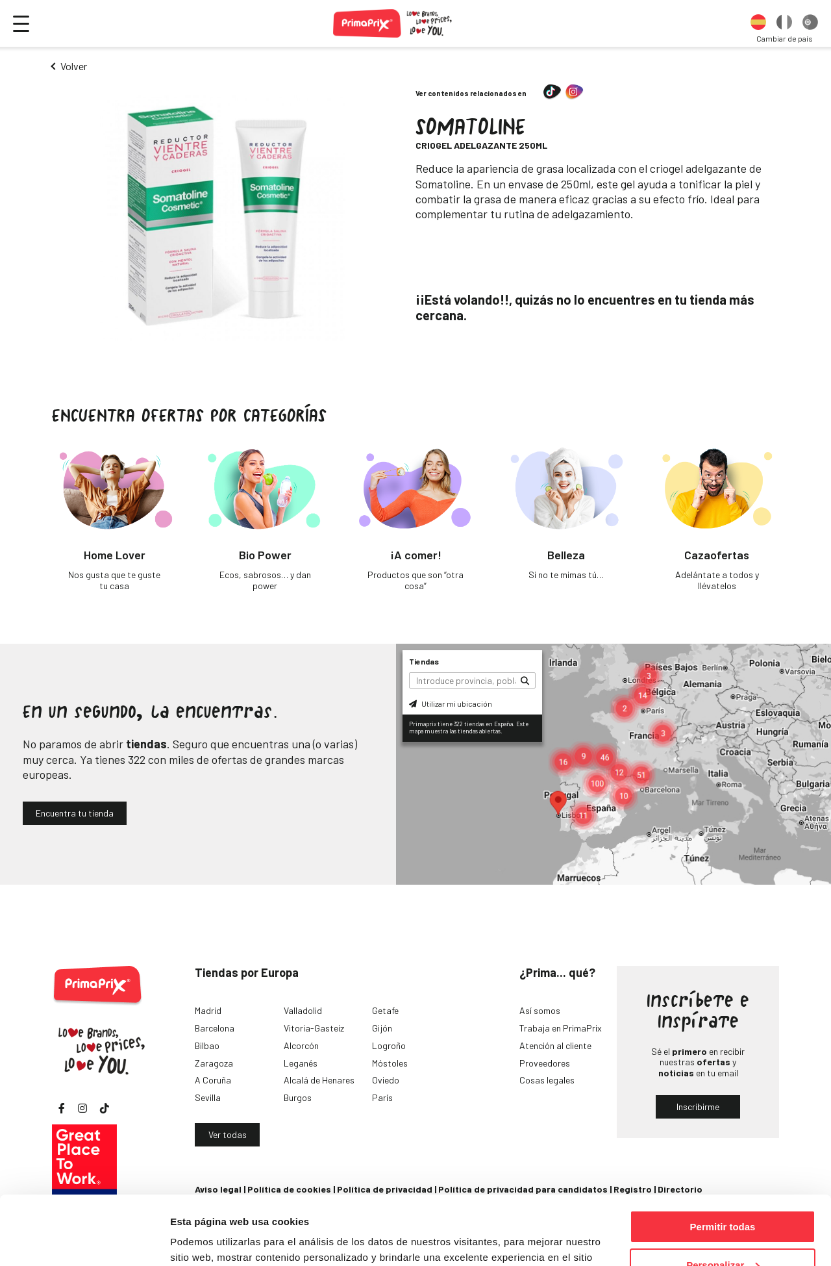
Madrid (208, 1010)
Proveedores (544, 1063)
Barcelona (214, 1027)
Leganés (300, 1063)
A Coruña (213, 1079)
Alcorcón (301, 1045)
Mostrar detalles (208, 1239)
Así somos (539, 1010)
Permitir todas (723, 1157)
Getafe (385, 1010)
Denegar (722, 1233)
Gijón (382, 1027)
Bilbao (207, 1045)
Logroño (389, 1045)
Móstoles (390, 1063)
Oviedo (385, 1079)
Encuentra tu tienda (75, 812)
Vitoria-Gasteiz (314, 1027)
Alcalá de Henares (319, 1079)
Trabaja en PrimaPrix (560, 1027)
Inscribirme (697, 1106)
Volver (73, 66)
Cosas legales (547, 1079)
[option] (758, 23)
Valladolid (303, 1010)
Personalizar (723, 1196)
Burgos (298, 1097)
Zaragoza (214, 1063)
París (382, 1097)
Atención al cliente (555, 1045)
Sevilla (208, 1097)
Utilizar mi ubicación (450, 703)
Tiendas (424, 661)
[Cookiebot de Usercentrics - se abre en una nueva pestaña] (84, 1240)
